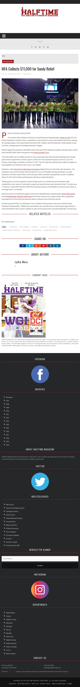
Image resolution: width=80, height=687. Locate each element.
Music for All (65, 137)
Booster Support (11, 653)
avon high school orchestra (50, 230)
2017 (7, 435)
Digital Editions (10, 612)
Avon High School (68, 194)
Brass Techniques (11, 532)
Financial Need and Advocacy (14, 518)
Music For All (43, 226)
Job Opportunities (23, 684)
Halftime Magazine (24, 226)
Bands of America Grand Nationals (11, 230)
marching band (13, 226)
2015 (7, 428)
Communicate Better (12, 511)
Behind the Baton (11, 640)
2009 (7, 407)
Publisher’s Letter (11, 619)
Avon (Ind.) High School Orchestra (27, 169)
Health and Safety (11, 643)
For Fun (8, 650)
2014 (7, 424)
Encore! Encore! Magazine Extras (15, 508)
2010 (7, 411)
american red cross (37, 230)
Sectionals (9, 626)
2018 (7, 438)
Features (8, 616)
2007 (7, 400)
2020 (7, 445)
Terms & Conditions (58, 684)
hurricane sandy (26, 230)
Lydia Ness (27, 74)
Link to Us (35, 684)
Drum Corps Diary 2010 (13, 545)
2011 (7, 414)
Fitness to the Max (11, 647)
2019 (7, 441)
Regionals (9, 633)
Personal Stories (10, 521)
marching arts (34, 226)
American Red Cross (41, 152)
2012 (7, 418)
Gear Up (8, 629)
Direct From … (10, 636)
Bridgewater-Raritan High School (19, 196)
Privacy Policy (45, 684)
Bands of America (53, 226)
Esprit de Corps (10, 515)
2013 (7, 421)
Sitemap (69, 684)
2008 (7, 404)
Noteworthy (8, 61)
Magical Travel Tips (11, 525)
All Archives (9, 397)
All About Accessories (12, 528)
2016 (7, 431)
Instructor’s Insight (11, 542)
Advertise (12, 684)
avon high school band (65, 226)
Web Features (10, 504)
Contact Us (12, 671)
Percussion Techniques (12, 535)
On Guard (8, 538)
